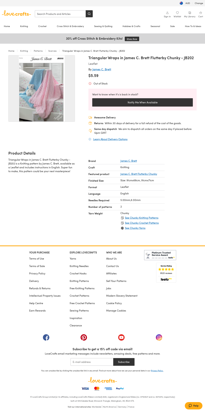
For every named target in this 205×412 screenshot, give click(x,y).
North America (109, 406)
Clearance (76, 325)
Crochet (42, 26)
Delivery (34, 281)
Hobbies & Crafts (131, 26)
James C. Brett (101, 69)
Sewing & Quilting (103, 26)
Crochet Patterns (79, 295)
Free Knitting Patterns (82, 288)
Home (7, 26)
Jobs (108, 288)
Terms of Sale (37, 266)
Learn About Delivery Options (110, 139)
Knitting (24, 26)
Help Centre (36, 303)
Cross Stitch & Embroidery (70, 26)
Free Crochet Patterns (82, 303)
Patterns (38, 50)
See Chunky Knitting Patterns (141, 217)
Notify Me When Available (143, 102)
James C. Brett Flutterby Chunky (138, 174)
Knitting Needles (79, 266)
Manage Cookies (116, 310)
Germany (122, 406)
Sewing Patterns (79, 310)
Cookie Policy (114, 303)
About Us (111, 258)
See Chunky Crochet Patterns (142, 222)
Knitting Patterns (79, 281)
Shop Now (133, 38)
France (131, 406)
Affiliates (111, 273)
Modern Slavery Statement (121, 295)
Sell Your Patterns (116, 281)
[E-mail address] (91, 362)
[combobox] (60, 13)
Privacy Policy (37, 273)
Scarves (52, 50)
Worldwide (96, 406)
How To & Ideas (193, 26)
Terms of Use (36, 258)
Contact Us (112, 266)
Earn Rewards (37, 310)
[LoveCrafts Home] (102, 380)
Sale (172, 26)
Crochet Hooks (78, 273)
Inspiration (76, 318)
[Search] (89, 13)
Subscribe (124, 362)
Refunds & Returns (39, 288)
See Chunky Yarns (135, 228)
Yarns (73, 258)
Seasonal (155, 26)
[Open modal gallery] (41, 88)
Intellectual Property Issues (45, 295)
